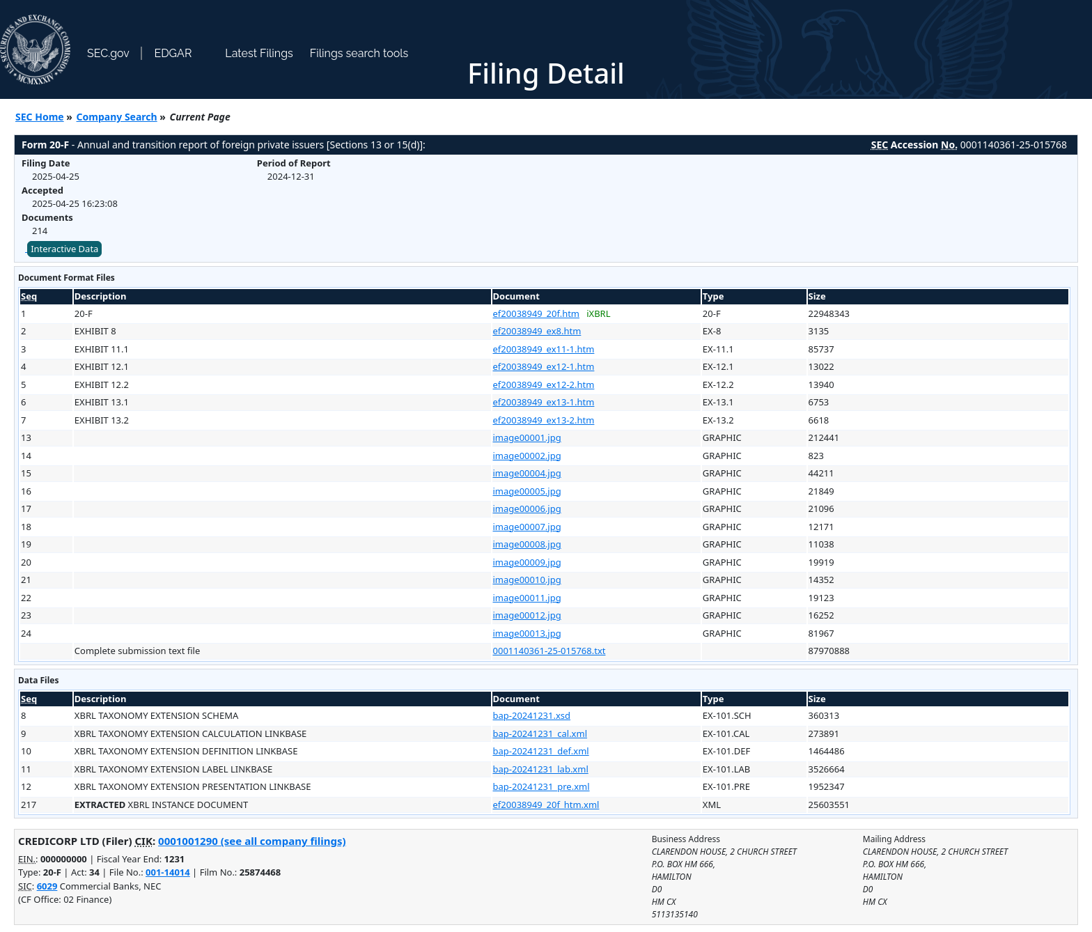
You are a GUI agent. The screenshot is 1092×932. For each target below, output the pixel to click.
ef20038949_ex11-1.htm (544, 349)
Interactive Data (64, 248)
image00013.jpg (527, 633)
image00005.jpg (527, 491)
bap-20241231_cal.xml (540, 733)
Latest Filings (258, 53)
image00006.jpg (527, 508)
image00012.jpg (527, 615)
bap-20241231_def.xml (541, 751)
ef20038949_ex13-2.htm (544, 420)
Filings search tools (359, 53)
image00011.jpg (527, 597)
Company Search (117, 116)
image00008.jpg (527, 544)
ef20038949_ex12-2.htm (544, 384)
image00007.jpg (527, 526)
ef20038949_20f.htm (536, 313)
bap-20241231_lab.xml (540, 769)
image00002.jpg (527, 455)
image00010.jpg (527, 579)
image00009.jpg (527, 562)
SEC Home (39, 116)
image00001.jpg (527, 437)
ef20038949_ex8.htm (537, 331)
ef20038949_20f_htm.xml (546, 804)
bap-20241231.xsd (532, 715)
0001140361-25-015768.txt (549, 650)
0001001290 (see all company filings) (251, 841)
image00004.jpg (527, 473)
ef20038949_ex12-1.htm (544, 366)
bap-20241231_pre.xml (541, 786)
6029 (47, 886)
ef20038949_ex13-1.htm (544, 402)
